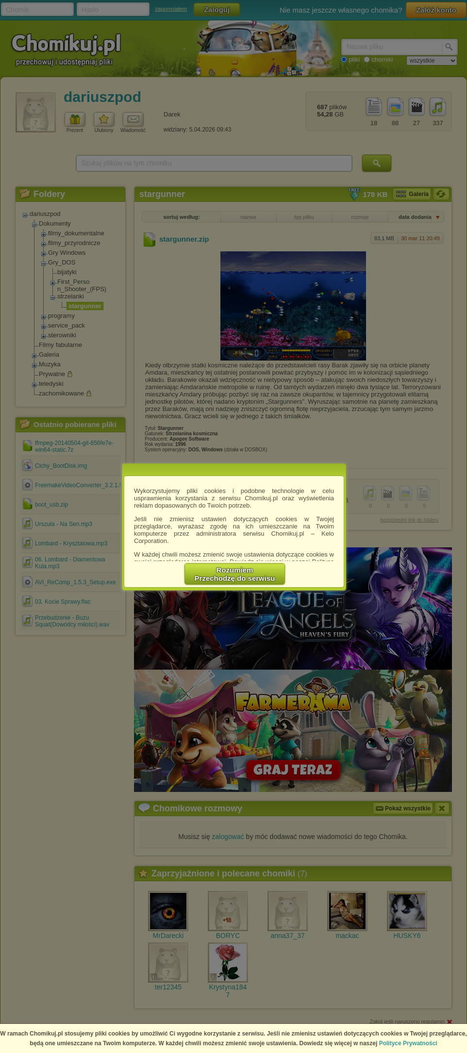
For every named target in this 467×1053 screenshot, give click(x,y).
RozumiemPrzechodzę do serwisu (235, 574)
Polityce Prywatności (408, 1043)
